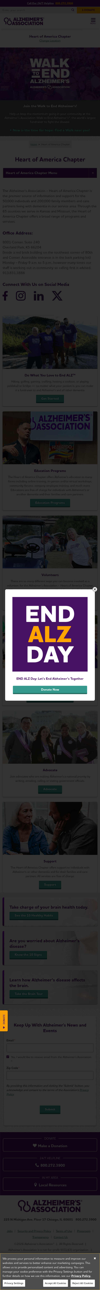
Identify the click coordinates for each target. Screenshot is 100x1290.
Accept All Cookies (55, 1283)
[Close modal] (94, 589)
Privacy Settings (14, 1283)
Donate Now (50, 689)
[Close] (94, 1258)
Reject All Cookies (82, 1283)
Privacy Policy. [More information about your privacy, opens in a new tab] (81, 1276)
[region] (50, 1271)
